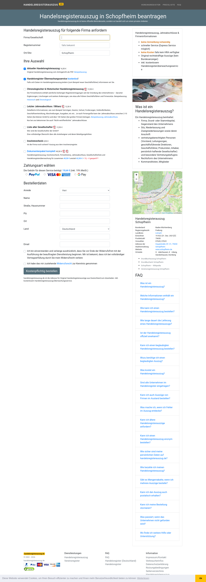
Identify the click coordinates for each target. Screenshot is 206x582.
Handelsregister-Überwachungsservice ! (52, 78)
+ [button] (136, 175)
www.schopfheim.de (164, 249)
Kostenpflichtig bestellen (41, 271)
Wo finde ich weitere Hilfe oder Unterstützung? (155, 534)
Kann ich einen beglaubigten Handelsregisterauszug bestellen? (157, 347)
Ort (25, 221)
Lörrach (159, 233)
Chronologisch (45, 100)
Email (26, 244)
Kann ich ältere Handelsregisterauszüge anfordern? (152, 423)
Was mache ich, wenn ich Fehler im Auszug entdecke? (156, 409)
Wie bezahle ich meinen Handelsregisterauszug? (152, 469)
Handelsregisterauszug (44, 4)
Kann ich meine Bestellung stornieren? (153, 506)
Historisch (31, 100)
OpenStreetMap (167, 213)
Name (27, 198)
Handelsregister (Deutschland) (120, 560)
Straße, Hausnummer (34, 205)
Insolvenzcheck (37, 141)
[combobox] (85, 37)
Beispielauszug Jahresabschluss (104, 117)
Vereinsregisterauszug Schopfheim (155, 269)
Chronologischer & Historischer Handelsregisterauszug (60, 89)
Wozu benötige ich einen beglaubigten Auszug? (152, 359)
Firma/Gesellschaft (33, 37)
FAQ (179, 5)
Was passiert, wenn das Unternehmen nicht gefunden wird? (155, 520)
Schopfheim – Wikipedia (151, 265)
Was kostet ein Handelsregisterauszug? (152, 372)
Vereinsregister (151, 5)
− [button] (136, 179)
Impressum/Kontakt (156, 557)
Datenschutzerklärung (157, 564)
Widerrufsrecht (64, 263)
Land (26, 228)
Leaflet (156, 213)
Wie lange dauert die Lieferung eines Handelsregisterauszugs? (156, 322)
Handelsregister (113, 564)
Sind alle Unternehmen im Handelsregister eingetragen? (155, 384)
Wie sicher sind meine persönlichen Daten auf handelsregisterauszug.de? (154, 455)
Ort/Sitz (27, 53)
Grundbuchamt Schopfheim (152, 262)
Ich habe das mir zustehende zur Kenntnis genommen (62, 263)
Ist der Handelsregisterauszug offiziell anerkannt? (155, 335)
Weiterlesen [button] (143, 578)
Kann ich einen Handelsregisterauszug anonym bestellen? (156, 439)
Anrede (27, 190)
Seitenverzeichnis (155, 571)
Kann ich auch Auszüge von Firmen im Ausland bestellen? (155, 397)
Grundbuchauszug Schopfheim (153, 259)
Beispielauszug (80, 72)
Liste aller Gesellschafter (45, 127)
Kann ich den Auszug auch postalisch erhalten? (153, 494)
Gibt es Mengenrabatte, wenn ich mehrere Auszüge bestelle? (156, 481)
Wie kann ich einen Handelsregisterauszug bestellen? (157, 310)
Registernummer (32, 45)
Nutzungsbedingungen (157, 567)
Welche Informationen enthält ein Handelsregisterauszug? (157, 297)
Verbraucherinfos (154, 560)
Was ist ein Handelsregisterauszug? (152, 285)
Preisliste (169, 5)
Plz (25, 213)
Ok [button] (200, 578)
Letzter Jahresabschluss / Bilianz (49, 106)
